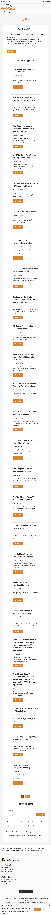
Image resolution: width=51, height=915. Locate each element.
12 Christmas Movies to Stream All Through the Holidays (23, 835)
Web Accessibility (26, 902)
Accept (37, 909)
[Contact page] (4, 1)
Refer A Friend (25, 891)
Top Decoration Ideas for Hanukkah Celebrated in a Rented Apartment (24, 827)
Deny (44, 909)
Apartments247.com (22, 898)
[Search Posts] (25, 810)
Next (27, 796)
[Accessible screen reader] (1, 1)
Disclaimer (9, 902)
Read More (11, 51)
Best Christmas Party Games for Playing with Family (22, 832)
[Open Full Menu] (46, 1)
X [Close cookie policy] (49, 906)
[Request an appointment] (7, 1)
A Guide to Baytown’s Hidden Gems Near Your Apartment (24, 822)
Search (40, 814)
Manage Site (16, 902)
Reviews (42, 902)
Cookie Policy (35, 902)
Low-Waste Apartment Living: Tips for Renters (20, 818)
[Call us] (9, 1)
